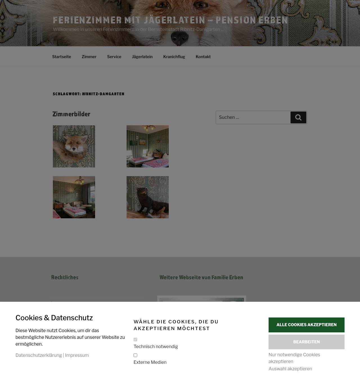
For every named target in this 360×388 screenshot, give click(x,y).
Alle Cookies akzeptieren (306, 324)
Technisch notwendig (156, 346)
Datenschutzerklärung (38, 355)
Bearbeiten (306, 341)
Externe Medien (150, 362)
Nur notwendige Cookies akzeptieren (294, 358)
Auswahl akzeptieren (290, 368)
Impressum (77, 355)
